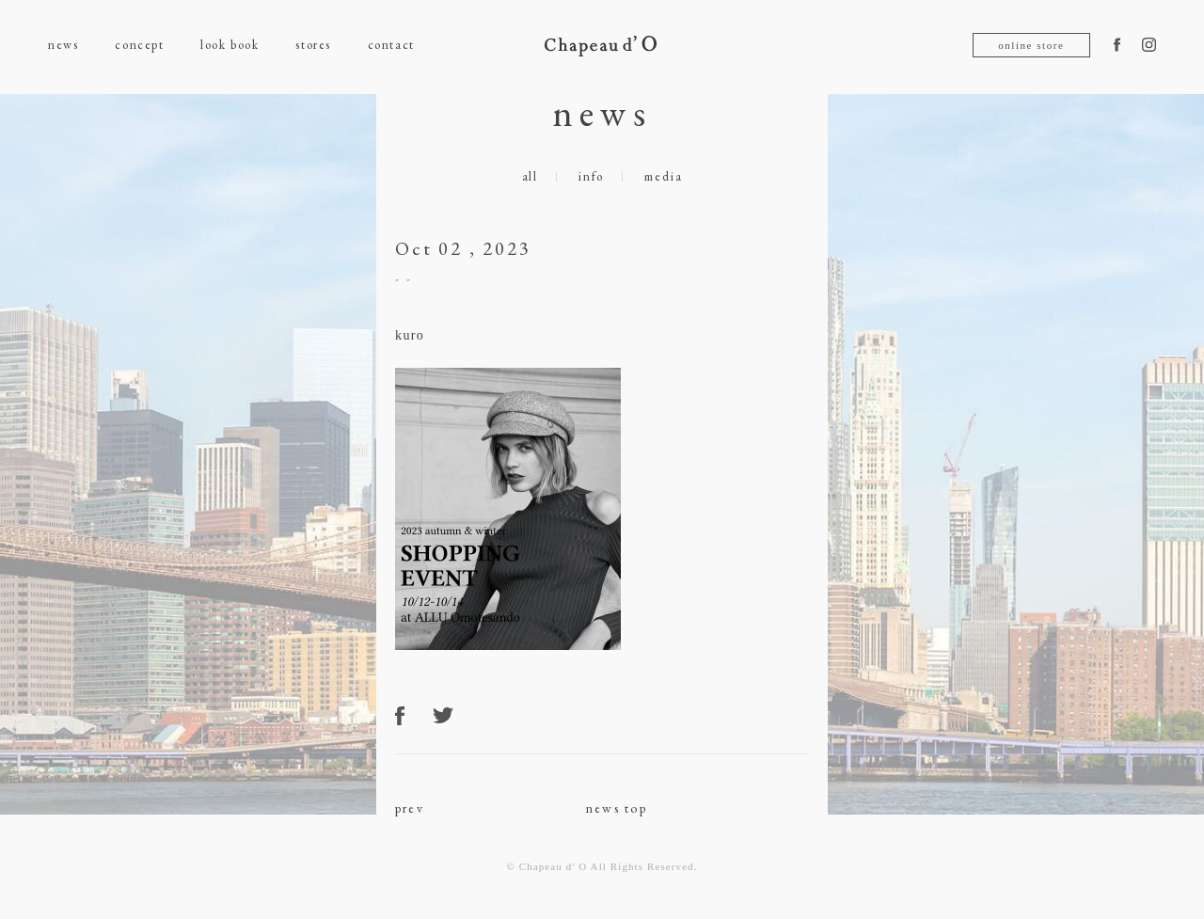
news (63, 45)
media (663, 176)
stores (312, 45)
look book (229, 45)
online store (1031, 45)
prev (409, 808)
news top (616, 808)
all (530, 176)
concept (139, 45)
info (591, 176)
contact (391, 45)
